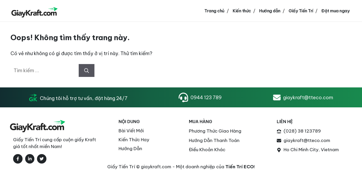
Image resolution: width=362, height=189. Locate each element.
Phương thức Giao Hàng (215, 131)
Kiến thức (242, 10)
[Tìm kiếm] (86, 70)
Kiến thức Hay (134, 140)
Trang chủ (214, 10)
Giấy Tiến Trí (301, 10)
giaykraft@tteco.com (308, 97)
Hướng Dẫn (130, 148)
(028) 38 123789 (302, 131)
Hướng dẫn (269, 10)
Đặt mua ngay (335, 10)
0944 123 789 (206, 97)
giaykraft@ (296, 140)
